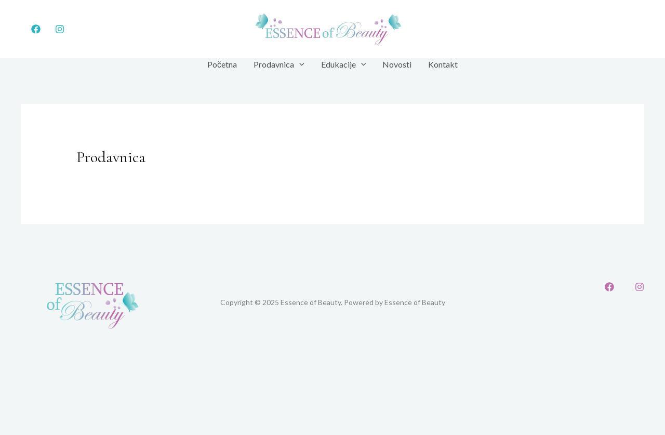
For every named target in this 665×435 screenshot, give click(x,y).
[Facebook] (36, 29)
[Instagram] (59, 29)
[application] (299, 64)
